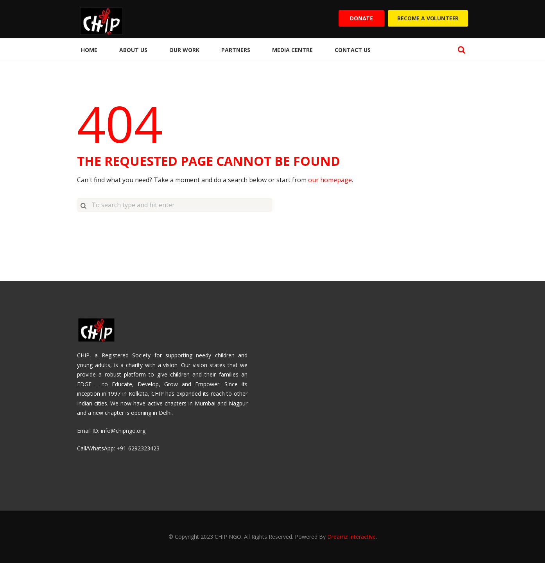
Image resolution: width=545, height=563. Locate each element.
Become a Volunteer (428, 18)
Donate (361, 18)
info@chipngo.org (123, 430)
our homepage (330, 180)
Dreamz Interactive (351, 536)
